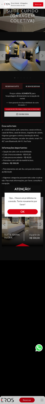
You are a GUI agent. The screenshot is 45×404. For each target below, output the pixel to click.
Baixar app (38, 4)
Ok (23, 211)
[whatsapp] (40, 347)
